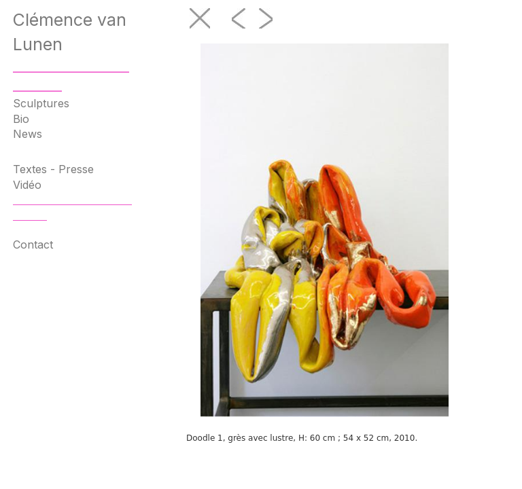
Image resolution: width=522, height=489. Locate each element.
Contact (33, 244)
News (27, 134)
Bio (21, 119)
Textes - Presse (53, 169)
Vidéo (27, 185)
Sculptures (41, 103)
